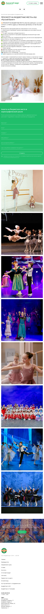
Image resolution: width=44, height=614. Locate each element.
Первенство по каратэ (6, 578)
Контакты (3, 570)
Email (2, 128)
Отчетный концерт (6, 572)
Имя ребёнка (4, 137)
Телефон (3, 132)
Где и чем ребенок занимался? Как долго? (11, 147)
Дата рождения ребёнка (7, 142)
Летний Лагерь (5, 581)
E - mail (22, 535)
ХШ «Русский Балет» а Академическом (10, 583)
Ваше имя (3, 123)
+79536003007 (22, 52)
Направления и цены (6, 564)
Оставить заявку (33, 3)
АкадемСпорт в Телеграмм (8, 589)
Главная (3, 559)
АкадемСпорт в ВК (6, 586)
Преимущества (5, 562)
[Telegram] (24, 9)
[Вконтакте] (20, 9)
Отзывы (3, 567)
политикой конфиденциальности (11, 157)
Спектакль (3, 575)
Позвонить (22, 532)
